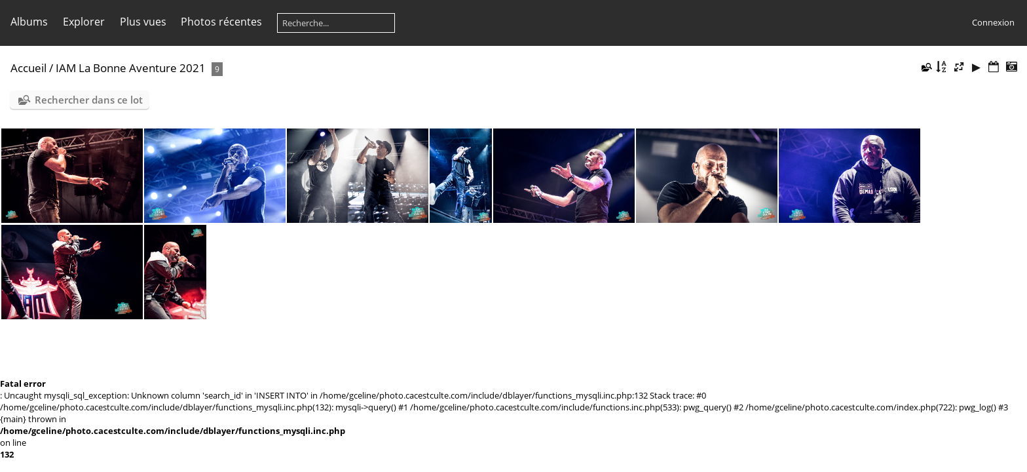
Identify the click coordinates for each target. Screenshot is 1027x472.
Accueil (28, 67)
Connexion (993, 22)
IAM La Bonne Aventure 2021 (131, 67)
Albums (29, 21)
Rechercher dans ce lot (89, 99)
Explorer (84, 21)
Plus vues (143, 21)
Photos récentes (221, 21)
